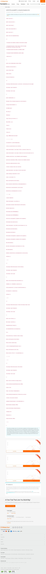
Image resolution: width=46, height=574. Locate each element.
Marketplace (23, 4)
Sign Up (42, 1)
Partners (28, 4)
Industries (12, 558)
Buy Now (31, 451)
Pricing (18, 4)
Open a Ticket (9, 518)
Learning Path (28, 554)
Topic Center (3, 558)
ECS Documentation (8, 554)
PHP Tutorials (29, 558)
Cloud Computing (7, 558)
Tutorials (25, 558)
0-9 (25, 562)
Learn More (14, 451)
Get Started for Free (10, 505)
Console (34, 1)
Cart (29, 1)
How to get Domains (14, 554)
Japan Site (2, 554)
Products (8, 4)
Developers (16, 558)
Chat (8, 513)
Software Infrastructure (21, 554)
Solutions (13, 4)
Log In (38, 1)
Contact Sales (43, 4)
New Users (32, 554)
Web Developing (20, 558)
